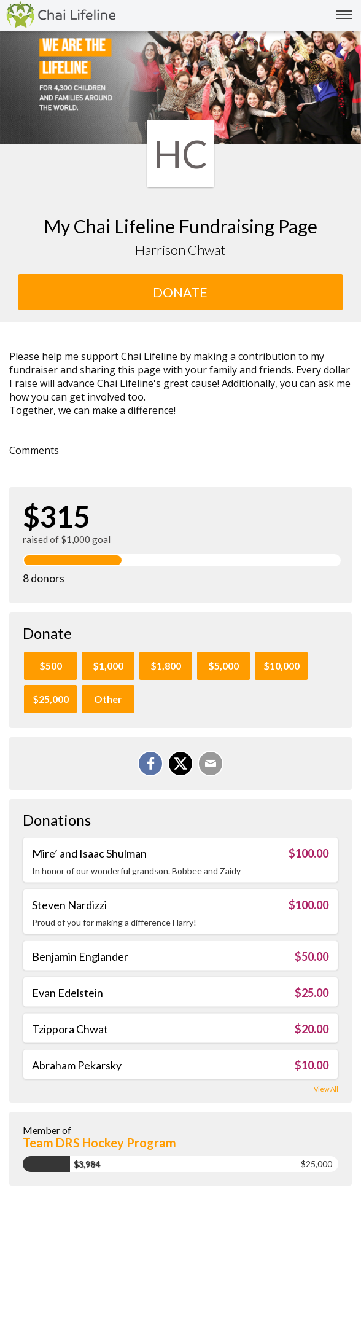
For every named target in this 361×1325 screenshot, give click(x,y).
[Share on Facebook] (150, 763)
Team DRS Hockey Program (99, 1142)
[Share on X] (180, 763)
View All (326, 1088)
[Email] (210, 763)
